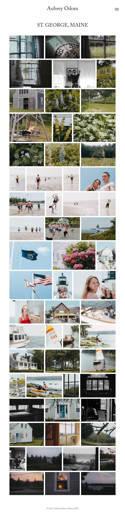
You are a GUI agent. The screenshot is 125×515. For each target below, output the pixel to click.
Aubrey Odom (62, 9)
